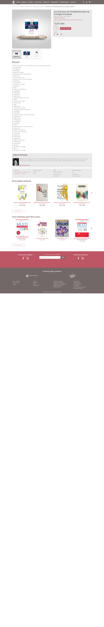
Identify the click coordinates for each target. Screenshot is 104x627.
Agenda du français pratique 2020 (22, 202)
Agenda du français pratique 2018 (62, 202)
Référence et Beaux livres (64, 20)
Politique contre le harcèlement (60, 284)
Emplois (14, 284)
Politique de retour (57, 287)
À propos (73, 2)
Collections (38, 2)
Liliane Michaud (22, 204)
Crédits (34, 284)
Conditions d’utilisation (58, 281)
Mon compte (76, 281)
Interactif (46, 2)
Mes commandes (77, 283)
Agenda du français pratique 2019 (42, 202)
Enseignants (54, 2)
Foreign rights (64, 2)
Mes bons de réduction (78, 288)
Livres (18, 2)
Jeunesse (24, 2)
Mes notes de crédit (77, 284)
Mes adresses (76, 285)
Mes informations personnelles (80, 287)
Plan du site (35, 283)
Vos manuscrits (16, 283)
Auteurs (30, 2)
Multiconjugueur (22, 238)
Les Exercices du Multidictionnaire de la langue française (81, 239)
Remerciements (36, 285)
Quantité (56, 26)
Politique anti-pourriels (58, 285)
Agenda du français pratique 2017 (82, 202)
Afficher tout (18, 211)
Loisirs (34, 174)
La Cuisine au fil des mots (42, 238)
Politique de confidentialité (59, 283)
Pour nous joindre (16, 281)
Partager (55, 32)
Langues (35, 172)
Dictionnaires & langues (76, 20)
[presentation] (52, 262)
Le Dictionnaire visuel (62, 238)
